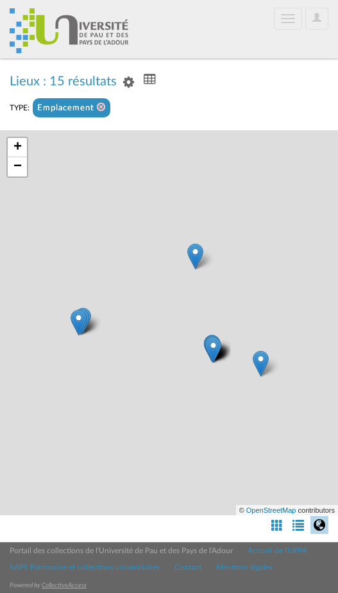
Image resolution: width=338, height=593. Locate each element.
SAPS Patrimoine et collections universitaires (85, 567)
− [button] (17, 166)
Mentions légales (244, 567)
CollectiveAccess (64, 585)
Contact (187, 567)
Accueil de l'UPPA (277, 550)
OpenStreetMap (271, 510)
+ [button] (17, 147)
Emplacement (71, 107)
